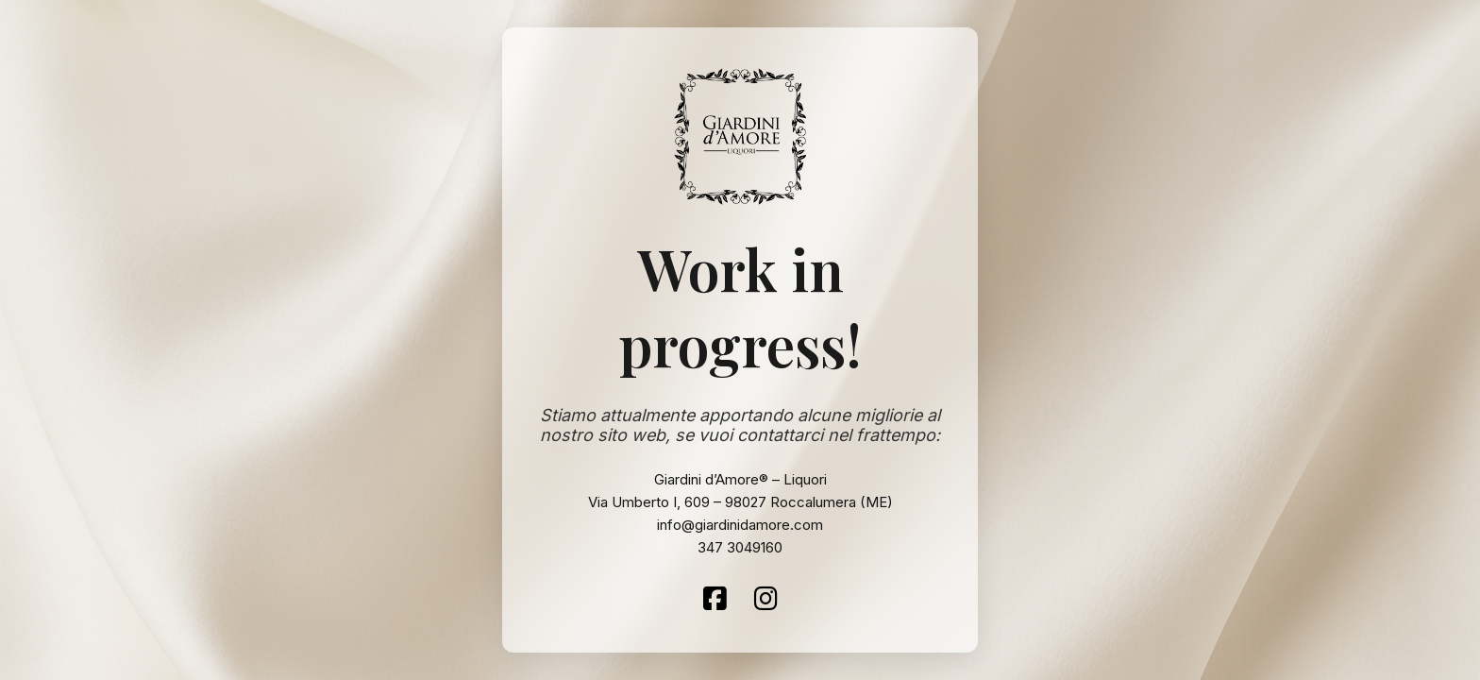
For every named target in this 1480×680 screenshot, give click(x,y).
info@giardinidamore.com (740, 525)
